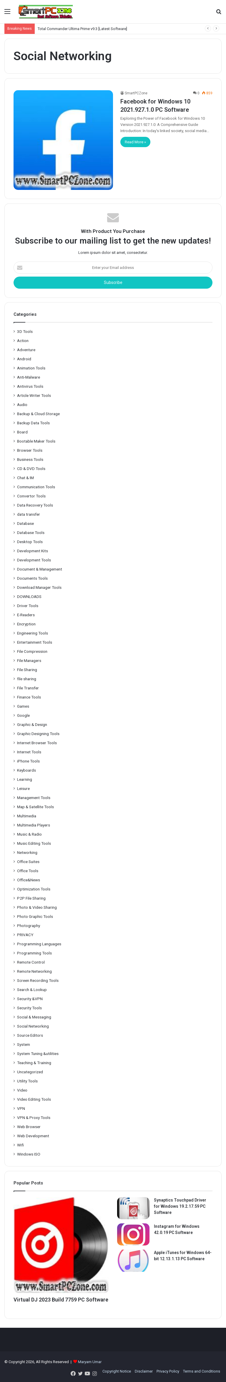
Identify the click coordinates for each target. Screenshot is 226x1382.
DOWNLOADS (29, 596)
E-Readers (26, 614)
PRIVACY (25, 934)
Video (22, 1090)
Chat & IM (25, 477)
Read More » (135, 142)
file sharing (26, 678)
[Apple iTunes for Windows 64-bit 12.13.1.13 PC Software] (133, 1261)
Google (23, 715)
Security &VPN (30, 998)
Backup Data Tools (33, 422)
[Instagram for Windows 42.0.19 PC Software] (133, 1234)
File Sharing (27, 669)
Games (23, 706)
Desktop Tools (30, 541)
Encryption (26, 624)
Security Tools (29, 1007)
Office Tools (27, 870)
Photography (28, 925)
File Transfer (28, 688)
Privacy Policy (168, 1371)
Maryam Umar (90, 1362)
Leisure (23, 788)
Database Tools (30, 532)
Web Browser (29, 1126)
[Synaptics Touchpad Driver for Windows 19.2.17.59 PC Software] (133, 1208)
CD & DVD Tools (31, 468)
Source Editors (30, 1035)
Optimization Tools (33, 889)
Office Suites (28, 861)
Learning (24, 779)
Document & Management (39, 569)
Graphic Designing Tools (38, 733)
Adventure (26, 349)
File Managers (29, 660)
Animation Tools (31, 368)
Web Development (33, 1135)
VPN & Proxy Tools (33, 1117)
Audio (22, 404)
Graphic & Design (32, 724)
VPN (21, 1108)
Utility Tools (27, 1081)
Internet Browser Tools (37, 742)
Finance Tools (29, 697)
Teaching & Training (34, 1062)
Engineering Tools (32, 633)
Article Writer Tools (34, 395)
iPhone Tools (28, 761)
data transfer (28, 514)
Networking (27, 852)
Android (24, 358)
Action (23, 340)
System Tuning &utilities (38, 1053)
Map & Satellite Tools (35, 806)
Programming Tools (34, 953)
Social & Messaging (34, 1017)
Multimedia (26, 816)
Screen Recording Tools (38, 980)
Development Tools (34, 560)
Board (22, 432)
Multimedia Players (33, 825)
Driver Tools (27, 605)
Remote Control (31, 962)
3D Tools (25, 331)
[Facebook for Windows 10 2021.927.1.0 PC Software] (63, 140)
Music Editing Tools (34, 843)
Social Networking (33, 1026)
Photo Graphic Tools (35, 916)
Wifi (20, 1145)
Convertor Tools (31, 496)
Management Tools (33, 797)
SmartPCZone (136, 93)
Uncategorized (30, 1071)
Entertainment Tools (34, 642)
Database (25, 523)
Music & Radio (29, 834)
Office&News (28, 879)
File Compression (32, 651)
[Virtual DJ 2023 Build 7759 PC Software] (61, 1245)
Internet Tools (29, 752)
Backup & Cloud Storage (38, 413)
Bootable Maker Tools (36, 441)
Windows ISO (28, 1154)
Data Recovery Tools (35, 505)
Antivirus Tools (30, 386)
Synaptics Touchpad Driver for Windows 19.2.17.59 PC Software (180, 1206)
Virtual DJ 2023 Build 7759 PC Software (61, 1299)
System (23, 1044)
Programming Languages (39, 943)
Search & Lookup (32, 989)
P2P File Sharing (31, 898)
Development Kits (32, 550)
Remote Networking (34, 971)
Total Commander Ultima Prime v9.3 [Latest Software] (82, 29)
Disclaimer (144, 1371)
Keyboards (26, 770)
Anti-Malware (28, 377)
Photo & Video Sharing (37, 907)
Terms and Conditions (201, 1371)
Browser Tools (29, 450)
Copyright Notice (116, 1371)
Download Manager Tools (39, 587)
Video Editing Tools (34, 1099)
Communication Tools (36, 486)
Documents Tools (32, 578)
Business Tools (30, 459)
